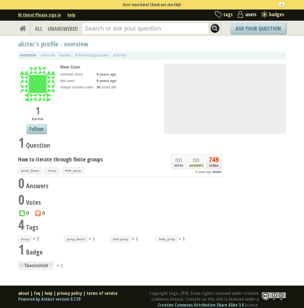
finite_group (73, 170)
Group (52, 170)
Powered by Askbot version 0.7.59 (49, 299)
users (251, 14)
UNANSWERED (63, 28)
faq (37, 293)
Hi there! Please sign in (39, 15)
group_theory (30, 170)
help (71, 15)
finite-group (120, 239)
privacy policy (69, 293)
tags (228, 14)
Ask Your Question (258, 28)
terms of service (102, 293)
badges (276, 14)
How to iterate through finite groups (60, 159)
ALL (38, 28)
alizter (217, 171)
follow (36, 129)
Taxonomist (34, 265)
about (23, 293)
